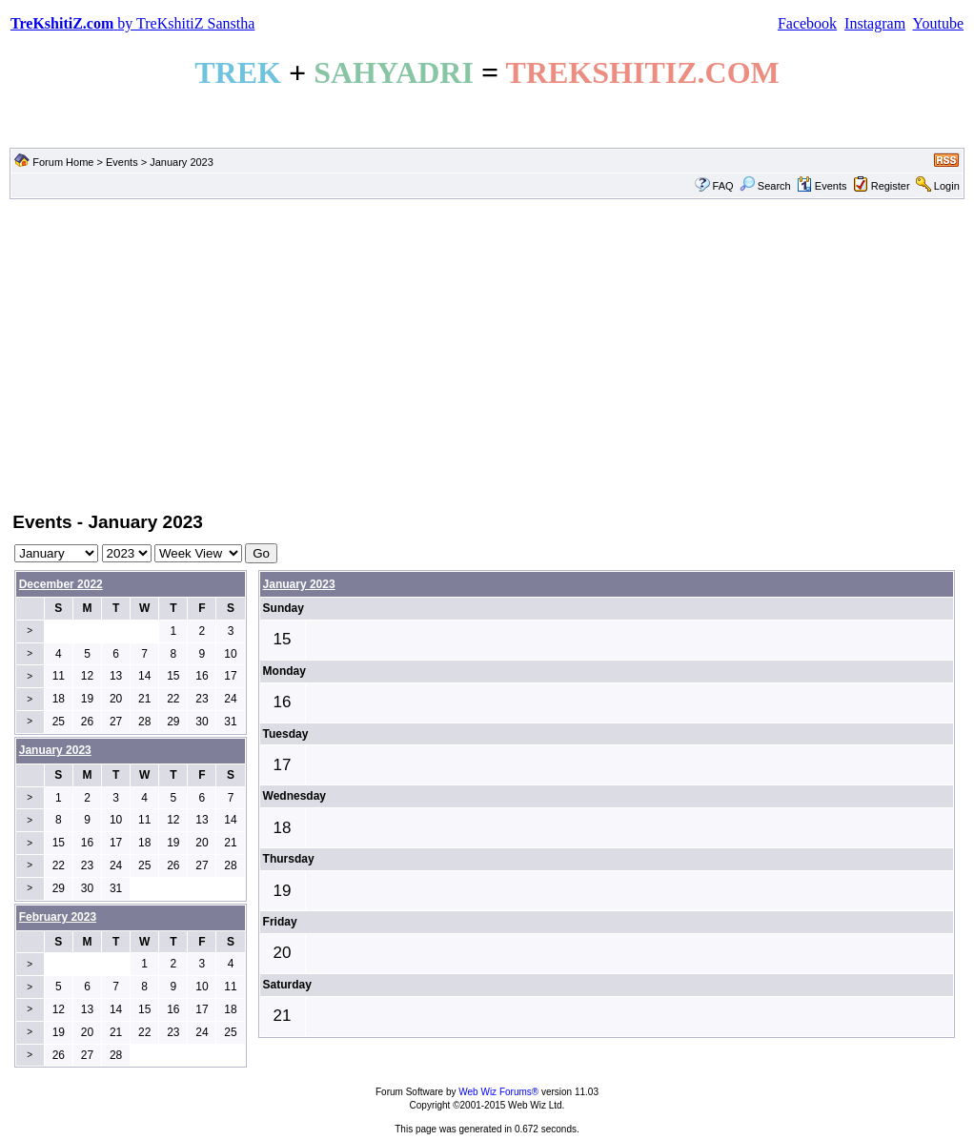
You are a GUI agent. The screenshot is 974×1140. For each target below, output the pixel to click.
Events (122, 162)
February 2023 (57, 917)
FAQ (723, 186)
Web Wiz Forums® (498, 1092)
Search (765, 186)
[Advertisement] (487, 353)
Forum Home (62, 162)
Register (890, 186)
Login (947, 186)
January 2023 (299, 584)
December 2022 (61, 584)
